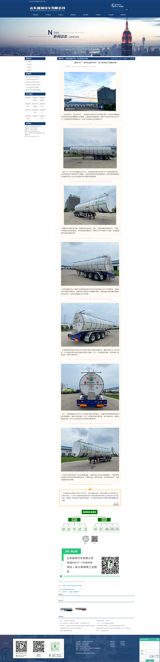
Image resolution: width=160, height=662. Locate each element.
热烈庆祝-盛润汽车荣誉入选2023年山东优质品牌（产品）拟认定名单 (113, 628)
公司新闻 (29, 61)
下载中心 (98, 15)
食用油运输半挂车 (72, 585)
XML (44, 1)
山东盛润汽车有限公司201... (33, 79)
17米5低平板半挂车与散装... (33, 87)
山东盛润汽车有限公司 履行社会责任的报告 (70, 628)
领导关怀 (29, 70)
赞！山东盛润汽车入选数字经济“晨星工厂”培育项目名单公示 (74, 623)
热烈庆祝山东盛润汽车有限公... (33, 84)
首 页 (120, 58)
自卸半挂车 (28, 110)
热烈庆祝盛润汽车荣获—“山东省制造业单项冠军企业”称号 (111, 625)
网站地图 (37, 1)
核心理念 (85, 15)
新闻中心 (126, 58)
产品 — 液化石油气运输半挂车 (67, 620)
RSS (41, 1)
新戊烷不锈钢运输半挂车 (69, 589)
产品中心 (60, 15)
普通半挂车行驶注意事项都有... (33, 90)
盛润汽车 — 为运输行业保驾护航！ (71, 591)
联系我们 (123, 15)
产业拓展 (110, 15)
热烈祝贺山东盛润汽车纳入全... (33, 82)
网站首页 (35, 15)
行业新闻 (29, 64)
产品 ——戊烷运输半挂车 (103, 630)
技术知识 (29, 67)
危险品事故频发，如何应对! (103, 620)
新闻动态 (73, 15)
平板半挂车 (28, 97)
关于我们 (48, 15)
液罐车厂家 (65, 585)
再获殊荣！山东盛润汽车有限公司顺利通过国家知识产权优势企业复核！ (77, 625)
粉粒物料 (35, 116)
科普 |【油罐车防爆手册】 (66, 630)
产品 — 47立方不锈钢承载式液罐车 (105, 623)
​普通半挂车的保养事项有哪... (33, 77)
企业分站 (31, 1)
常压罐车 (80, 585)
